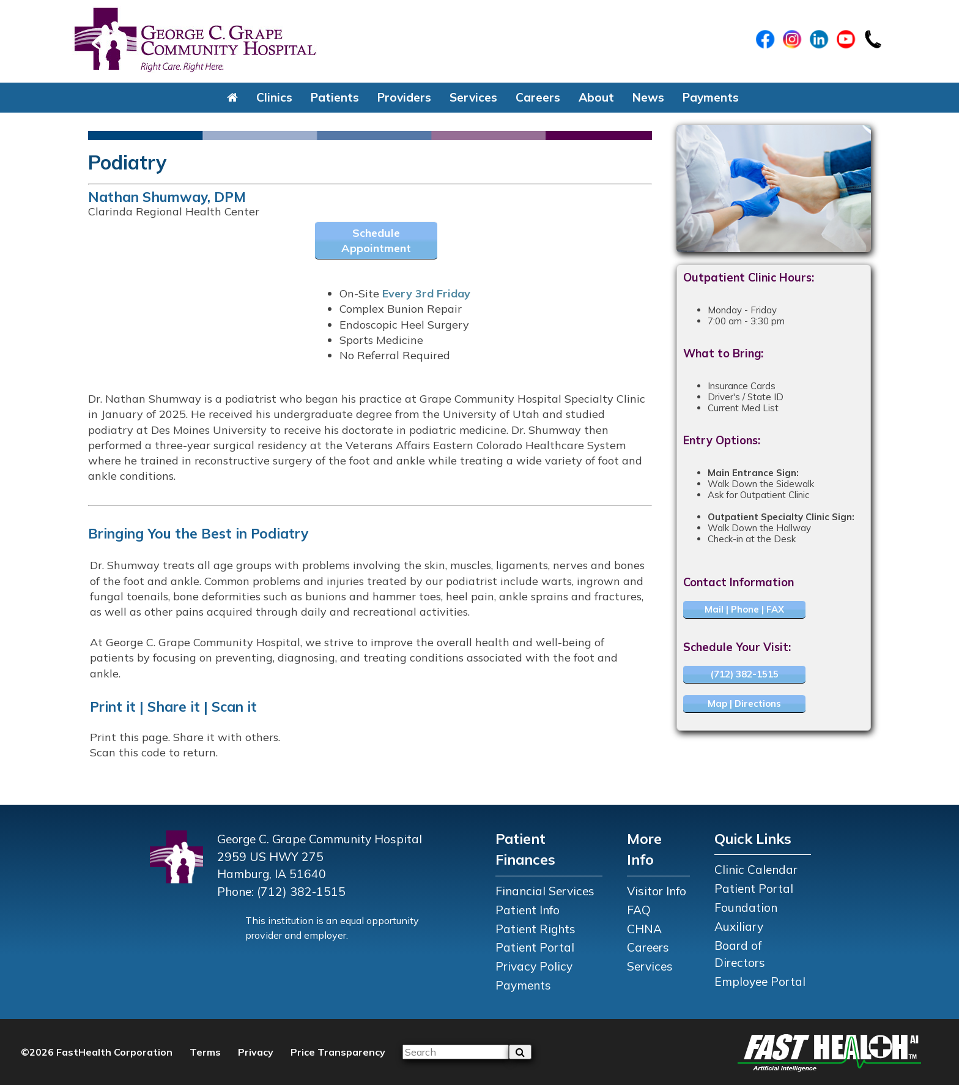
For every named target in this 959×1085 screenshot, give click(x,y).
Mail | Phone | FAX (744, 609)
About (596, 97)
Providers (404, 97)
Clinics (274, 97)
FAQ (639, 910)
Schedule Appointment (376, 240)
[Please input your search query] (455, 1052)
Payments (711, 97)
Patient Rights (535, 929)
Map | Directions (744, 703)
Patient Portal (534, 947)
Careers (538, 97)
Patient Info (527, 910)
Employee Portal (759, 981)
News (648, 97)
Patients (335, 97)
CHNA (644, 929)
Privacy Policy (533, 966)
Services (473, 97)
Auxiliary (738, 926)
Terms (205, 1052)
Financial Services (544, 891)
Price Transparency (338, 1052)
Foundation (745, 907)
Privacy (255, 1052)
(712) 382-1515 (744, 674)
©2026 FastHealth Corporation (96, 1052)
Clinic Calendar (756, 869)
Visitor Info (656, 891)
